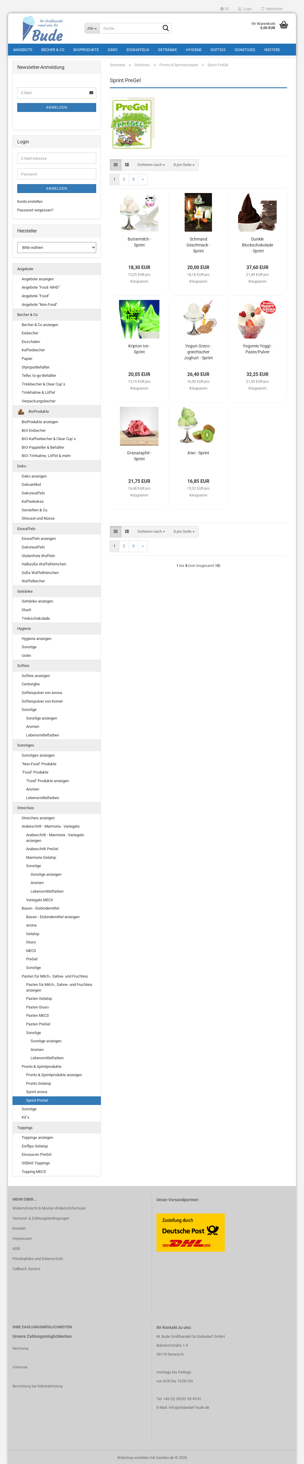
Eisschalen (31, 340)
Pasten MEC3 (37, 1014)
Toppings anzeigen (37, 1136)
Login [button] (245, 9)
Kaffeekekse (33, 500)
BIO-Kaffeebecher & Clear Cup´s (49, 437)
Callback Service (26, 1267)
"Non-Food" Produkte (39, 762)
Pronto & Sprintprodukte (41, 1065)
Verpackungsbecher (39, 399)
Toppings (25, 1126)
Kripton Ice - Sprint (139, 347)
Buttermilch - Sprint (139, 240)
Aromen (32, 725)
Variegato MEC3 (39, 898)
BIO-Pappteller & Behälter (43, 446)
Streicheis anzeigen (38, 816)
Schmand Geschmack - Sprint (198, 243)
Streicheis (25, 806)
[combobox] (151, 163)
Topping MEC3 (34, 1170)
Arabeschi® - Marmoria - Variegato (51, 825)
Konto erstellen (29, 200)
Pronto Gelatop (38, 1082)
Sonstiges (245, 49)
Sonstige (29, 646)
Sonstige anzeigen (41, 716)
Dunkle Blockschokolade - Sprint (257, 243)
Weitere (272, 49)
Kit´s (25, 1116)
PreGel (31, 958)
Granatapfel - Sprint (139, 454)
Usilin (26, 654)
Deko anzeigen (34, 474)
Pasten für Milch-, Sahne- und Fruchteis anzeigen (59, 986)
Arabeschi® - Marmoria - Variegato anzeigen (55, 836)
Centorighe (31, 683)
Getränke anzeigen (37, 600)
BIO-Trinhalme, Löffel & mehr (46, 454)
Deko (113, 49)
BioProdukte (86, 49)
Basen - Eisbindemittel (40, 907)
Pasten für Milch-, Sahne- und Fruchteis (55, 975)
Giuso (31, 941)
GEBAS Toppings (36, 1161)
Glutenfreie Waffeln (38, 554)
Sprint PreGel (37, 1099)
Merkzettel (272, 9)
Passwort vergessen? (35, 208)
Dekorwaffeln (33, 491)
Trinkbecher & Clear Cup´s (43, 382)
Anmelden (56, 106)
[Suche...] (92, 28)
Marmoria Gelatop (41, 856)
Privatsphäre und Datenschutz (37, 1257)
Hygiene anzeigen (36, 637)
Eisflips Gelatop (35, 1144)
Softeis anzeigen (36, 674)
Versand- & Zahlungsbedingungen (40, 1217)
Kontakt (19, 1227)
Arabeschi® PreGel (42, 847)
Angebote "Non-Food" (39, 303)
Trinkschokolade (36, 617)
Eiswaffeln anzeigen (39, 537)
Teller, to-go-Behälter (39, 374)
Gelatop (32, 932)
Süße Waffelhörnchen (40, 571)
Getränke (167, 49)
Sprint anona (36, 1090)
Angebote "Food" (35, 294)
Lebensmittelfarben (42, 733)
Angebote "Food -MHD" (41, 286)
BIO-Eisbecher (34, 429)
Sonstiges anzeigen (38, 754)
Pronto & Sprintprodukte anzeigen (54, 1073)
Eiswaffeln (137, 49)
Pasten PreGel (38, 1022)
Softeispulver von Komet (42, 700)
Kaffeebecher (33, 349)
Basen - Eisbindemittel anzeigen (53, 915)
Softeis (218, 49)
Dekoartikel (31, 483)
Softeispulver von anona (42, 691)
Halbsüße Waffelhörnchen (44, 563)
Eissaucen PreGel (36, 1153)
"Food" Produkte (35, 771)
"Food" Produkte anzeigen (47, 779)
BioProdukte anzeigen (40, 420)
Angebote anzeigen (38, 277)
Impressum (22, 1237)
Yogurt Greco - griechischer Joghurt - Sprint (198, 350)
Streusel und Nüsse (38, 517)
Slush (26, 608)
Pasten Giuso (37, 1005)
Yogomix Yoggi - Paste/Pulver (257, 347)
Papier (27, 357)
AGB (16, 1247)
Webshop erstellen (133, 1456)
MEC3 (31, 949)
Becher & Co (52, 49)
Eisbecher (30, 332)
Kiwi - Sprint (198, 451)
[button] (225, 8)
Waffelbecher (33, 580)
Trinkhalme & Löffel (38, 391)
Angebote (22, 49)
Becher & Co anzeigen (40, 323)
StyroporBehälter (36, 365)
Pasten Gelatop (39, 997)
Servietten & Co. (35, 508)
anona (31, 924)
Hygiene (194, 49)
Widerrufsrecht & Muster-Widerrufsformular (49, 1207)
